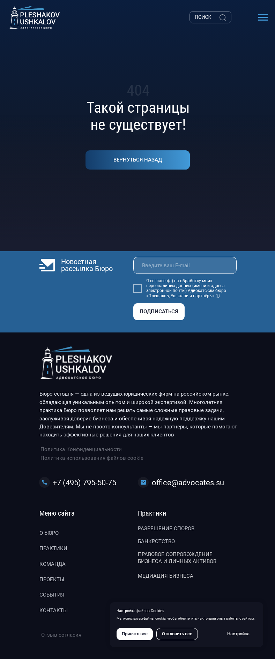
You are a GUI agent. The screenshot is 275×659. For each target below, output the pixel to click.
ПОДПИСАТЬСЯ (159, 311)
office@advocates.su (188, 482)
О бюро (49, 533)
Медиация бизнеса (165, 576)
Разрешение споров (166, 528)
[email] (185, 265)
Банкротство (156, 541)
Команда (52, 564)
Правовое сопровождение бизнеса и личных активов (177, 557)
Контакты (53, 610)
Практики (53, 548)
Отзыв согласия (61, 635)
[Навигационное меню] (263, 17)
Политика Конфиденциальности (81, 449)
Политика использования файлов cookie (91, 458)
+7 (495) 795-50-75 (84, 482)
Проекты (51, 579)
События (52, 595)
